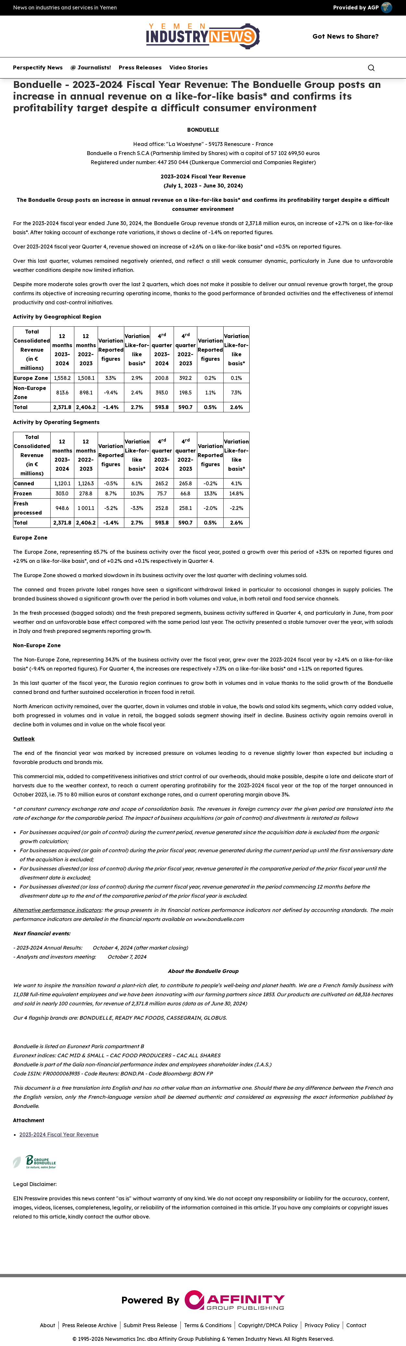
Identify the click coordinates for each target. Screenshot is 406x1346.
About (47, 1325)
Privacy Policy (321, 1325)
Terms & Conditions (207, 1325)
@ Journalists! (90, 67)
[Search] (371, 67)
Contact (356, 1325)
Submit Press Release (150, 1325)
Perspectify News (38, 67)
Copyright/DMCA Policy (268, 1325)
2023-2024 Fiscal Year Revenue (59, 1134)
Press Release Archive (89, 1325)
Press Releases (140, 67)
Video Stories (188, 67)
